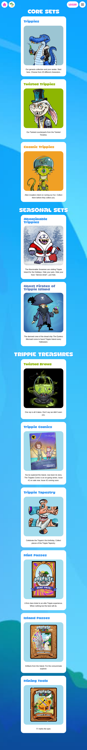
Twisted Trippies (39, 84)
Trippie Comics (38, 427)
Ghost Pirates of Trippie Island (39, 288)
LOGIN (73, 4)
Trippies (31, 21)
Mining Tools (36, 681)
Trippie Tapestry (39, 492)
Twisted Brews (38, 364)
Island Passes (37, 618)
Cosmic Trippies (39, 147)
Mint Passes (35, 555)
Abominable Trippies (35, 220)
